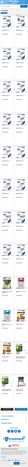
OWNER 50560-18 (5, 193)
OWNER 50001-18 (5, 30)
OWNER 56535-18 (19, 324)
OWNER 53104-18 (19, 258)
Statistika (12, 460)
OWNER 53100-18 (5, 258)
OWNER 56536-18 (5, 357)
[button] (5, 2)
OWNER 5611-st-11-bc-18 (21, 292)
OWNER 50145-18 (19, 62)
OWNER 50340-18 (19, 128)
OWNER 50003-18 (19, 30)
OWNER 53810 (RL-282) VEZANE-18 (7, 292)
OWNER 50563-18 (19, 193)
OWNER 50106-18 (5, 62)
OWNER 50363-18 (19, 160)
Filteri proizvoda (21, 409)
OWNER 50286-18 (5, 128)
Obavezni (5, 460)
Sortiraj (2, 6)
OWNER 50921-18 (5, 226)
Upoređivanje (7, 409)
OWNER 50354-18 (5, 160)
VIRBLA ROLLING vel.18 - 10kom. (19, 390)
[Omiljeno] (23, 3)
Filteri (24, 6)
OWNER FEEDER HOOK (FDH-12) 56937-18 (7, 390)
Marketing (19, 460)
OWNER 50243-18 (5, 95)
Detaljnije (3, 457)
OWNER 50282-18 (19, 95)
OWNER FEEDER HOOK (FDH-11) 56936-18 (21, 357)
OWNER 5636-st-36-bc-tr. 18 (7, 325)
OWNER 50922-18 (19, 226)
